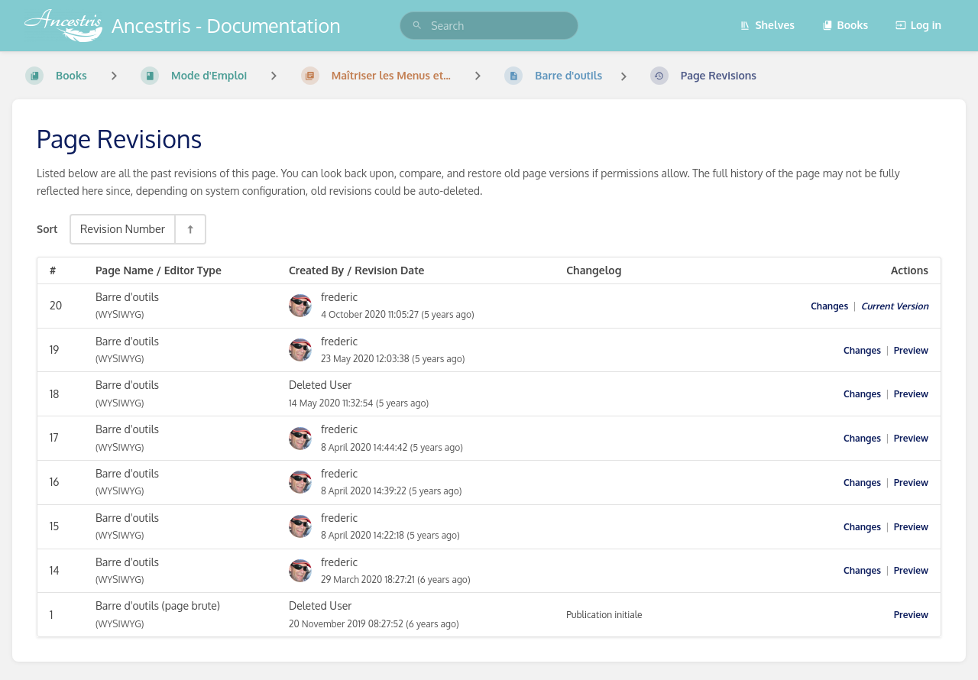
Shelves (767, 24)
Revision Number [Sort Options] (122, 228)
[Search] (417, 25)
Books (845, 24)
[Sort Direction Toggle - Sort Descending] (189, 228)
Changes (829, 306)
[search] (489, 25)
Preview (911, 350)
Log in (918, 24)
